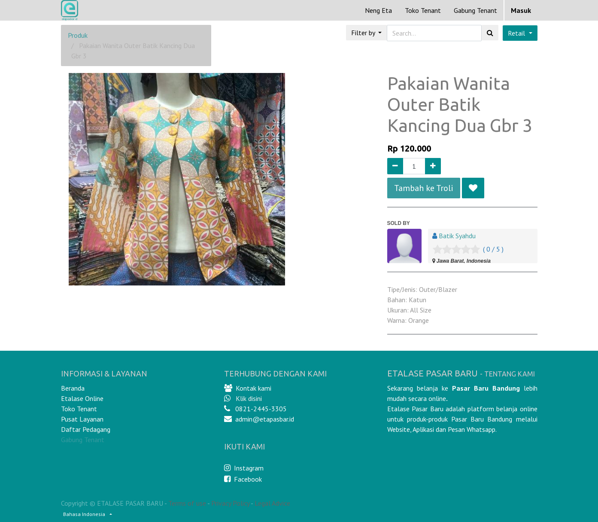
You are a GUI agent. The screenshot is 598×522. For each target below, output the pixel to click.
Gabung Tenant (82, 439)
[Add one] (433, 166)
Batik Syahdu (457, 235)
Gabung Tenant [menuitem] (475, 10)
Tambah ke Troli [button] (423, 188)
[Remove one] (395, 166)
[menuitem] (378, 10)
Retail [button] (517, 33)
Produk (78, 35)
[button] (473, 188)
